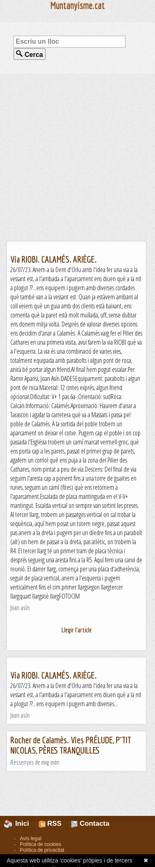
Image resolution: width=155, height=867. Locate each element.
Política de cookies (40, 844)
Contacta (90, 823)
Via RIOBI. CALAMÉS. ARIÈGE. (53, 259)
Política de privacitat (42, 850)
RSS (50, 823)
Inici (21, 823)
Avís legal (30, 838)
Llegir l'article (77, 630)
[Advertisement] (77, 157)
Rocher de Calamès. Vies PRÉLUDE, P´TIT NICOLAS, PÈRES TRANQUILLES (70, 745)
